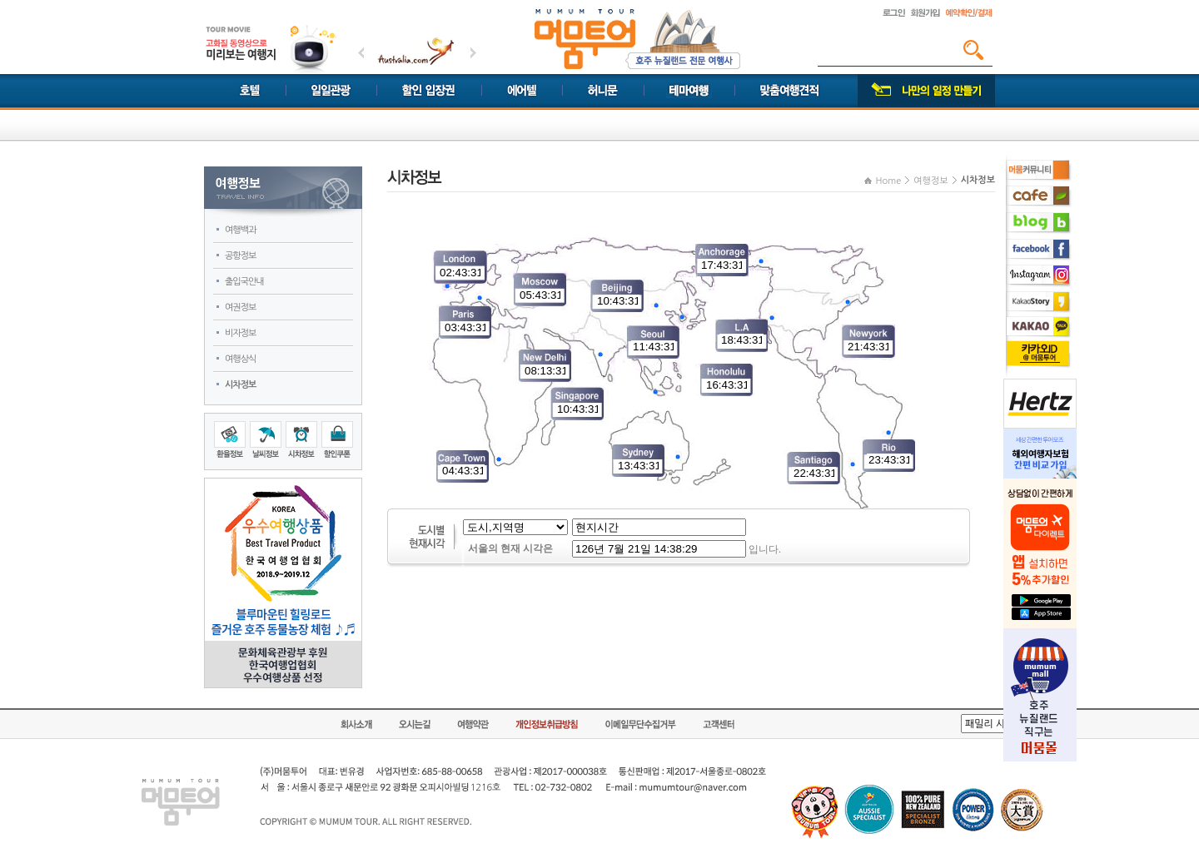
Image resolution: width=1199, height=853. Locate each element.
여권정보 (240, 307)
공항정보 (240, 255)
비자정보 (240, 333)
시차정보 (240, 384)
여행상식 (240, 359)
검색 (973, 50)
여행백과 (240, 230)
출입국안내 (244, 281)
